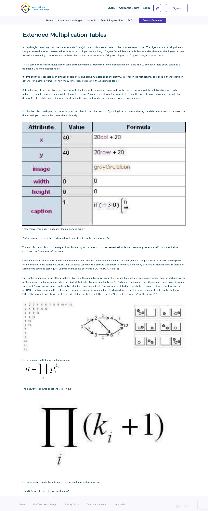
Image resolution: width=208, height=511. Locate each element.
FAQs (131, 20)
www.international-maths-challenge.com (78, 481)
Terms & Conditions (96, 505)
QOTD (111, 7)
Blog (22, 505)
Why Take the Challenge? (45, 505)
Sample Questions (152, 20)
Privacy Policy (72, 505)
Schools (91, 20)
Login (146, 7)
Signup (177, 8)
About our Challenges (70, 20)
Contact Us (119, 505)
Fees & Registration (112, 20)
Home (49, 20)
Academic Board (129, 7)
